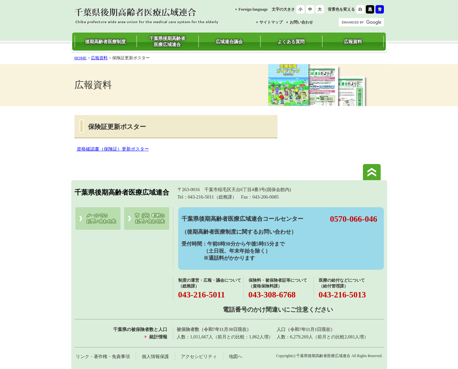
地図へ (235, 356)
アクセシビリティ (199, 356)
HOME (80, 57)
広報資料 (99, 57)
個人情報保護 (155, 356)
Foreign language (253, 9)
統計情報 (158, 336)
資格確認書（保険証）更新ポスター (113, 148)
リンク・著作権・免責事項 (103, 356)
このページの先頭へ (372, 172)
